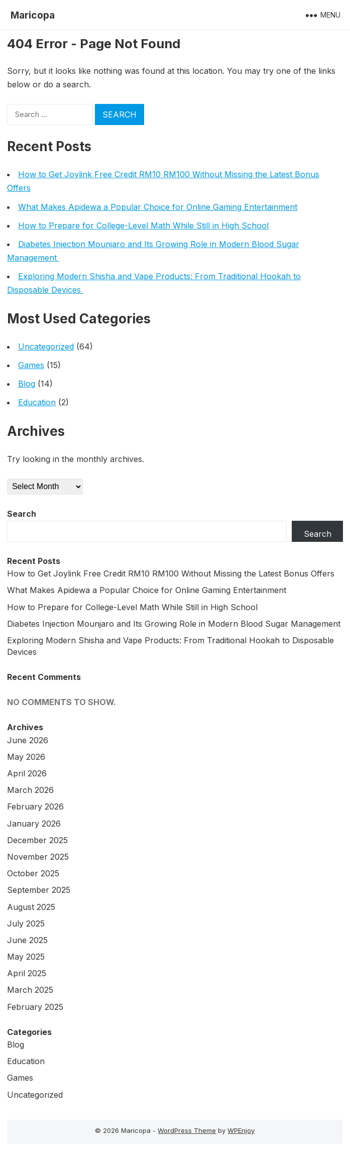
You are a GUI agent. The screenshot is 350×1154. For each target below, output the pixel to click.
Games (31, 365)
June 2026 (27, 740)
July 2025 (26, 923)
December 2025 (37, 840)
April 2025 (26, 973)
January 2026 (34, 824)
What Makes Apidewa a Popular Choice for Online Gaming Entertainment (157, 207)
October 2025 (33, 873)
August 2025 (31, 907)
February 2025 (35, 1007)
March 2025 (30, 990)
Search (21, 514)
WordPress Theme (187, 1130)
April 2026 (27, 773)
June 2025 (27, 940)
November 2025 (38, 857)
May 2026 (26, 757)
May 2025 (26, 957)
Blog (26, 384)
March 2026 (30, 790)
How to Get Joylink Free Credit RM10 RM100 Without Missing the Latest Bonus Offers (170, 573)
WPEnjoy (241, 1130)
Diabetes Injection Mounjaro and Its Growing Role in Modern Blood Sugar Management (175, 624)
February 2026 (35, 806)
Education (37, 402)
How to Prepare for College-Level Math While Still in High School (143, 225)
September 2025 (38, 890)
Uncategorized (46, 346)
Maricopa (33, 15)
